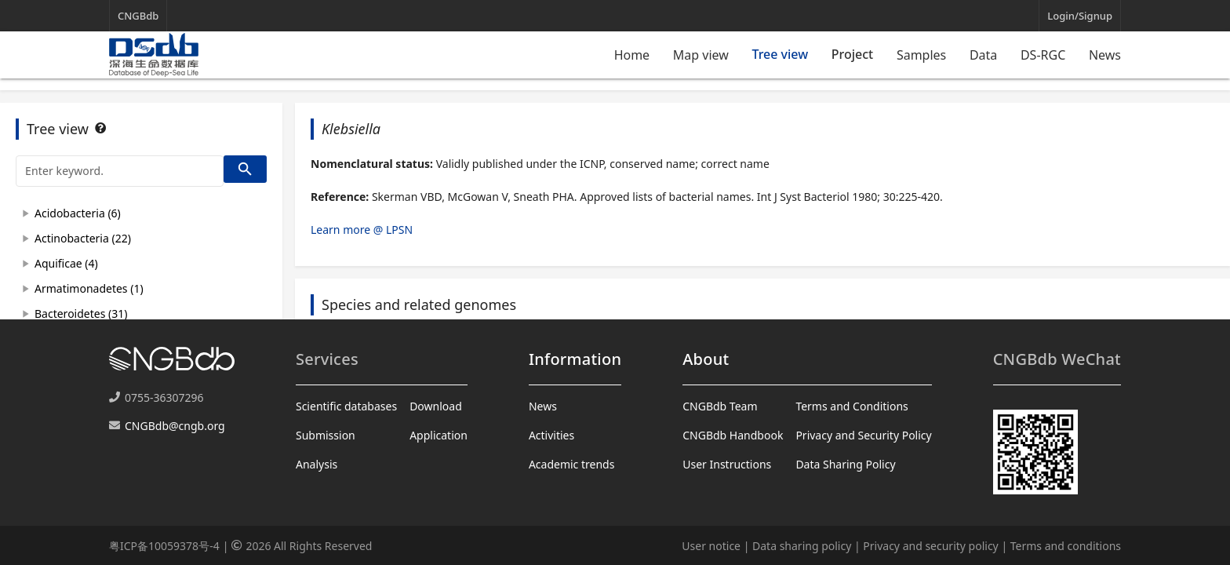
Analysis (316, 464)
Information (575, 359)
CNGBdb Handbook (732, 435)
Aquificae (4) (66, 263)
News (1105, 55)
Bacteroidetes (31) (81, 313)
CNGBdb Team (719, 406)
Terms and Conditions (851, 406)
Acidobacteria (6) (78, 213)
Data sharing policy (801, 545)
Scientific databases (346, 406)
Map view (701, 55)
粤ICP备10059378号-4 (164, 545)
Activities (551, 435)
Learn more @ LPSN (362, 229)
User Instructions (726, 464)
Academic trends (572, 464)
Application (438, 435)
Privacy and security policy (930, 545)
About (705, 359)
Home (632, 55)
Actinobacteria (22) (83, 238)
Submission (325, 435)
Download (435, 406)
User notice (711, 545)
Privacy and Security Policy (863, 435)
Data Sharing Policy (845, 464)
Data (983, 55)
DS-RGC (1043, 55)
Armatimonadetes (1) (89, 288)
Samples (921, 55)
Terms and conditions (1065, 545)
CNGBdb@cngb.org (175, 425)
